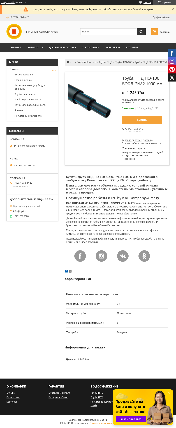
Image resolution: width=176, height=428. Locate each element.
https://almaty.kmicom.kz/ (26, 206)
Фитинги (19, 110)
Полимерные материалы (28, 115)
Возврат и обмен (58, 397)
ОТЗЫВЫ (132, 47)
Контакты (11, 401)
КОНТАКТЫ (113, 47)
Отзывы (10, 392)
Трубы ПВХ (97, 397)
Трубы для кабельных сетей (30, 105)
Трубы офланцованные (28, 99)
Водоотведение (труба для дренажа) (30, 87)
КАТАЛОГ (33, 47)
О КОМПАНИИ (90, 47)
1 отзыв (147, 2)
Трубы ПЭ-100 (123, 62)
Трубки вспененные (25, 94)
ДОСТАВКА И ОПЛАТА (62, 47)
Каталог (14, 69)
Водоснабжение (86, 62)
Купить (142, 119)
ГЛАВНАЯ (15, 47)
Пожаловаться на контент (103, 423)
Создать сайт (8, 2)
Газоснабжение (23, 80)
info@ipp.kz (19, 211)
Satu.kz (103, 420)
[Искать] (141, 31)
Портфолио (13, 397)
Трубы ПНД (105, 62)
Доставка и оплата (59, 392)
